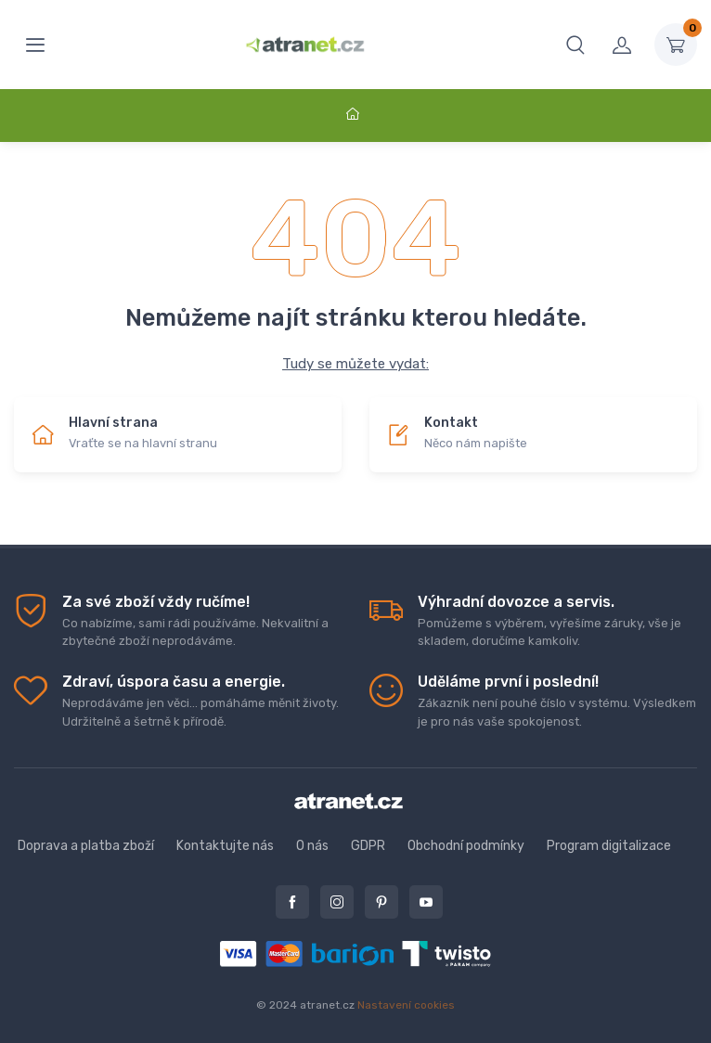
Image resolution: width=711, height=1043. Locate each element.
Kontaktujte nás (225, 846)
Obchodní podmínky (465, 846)
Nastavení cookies (406, 1004)
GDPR (368, 846)
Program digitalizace (609, 846)
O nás (312, 846)
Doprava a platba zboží (86, 846)
